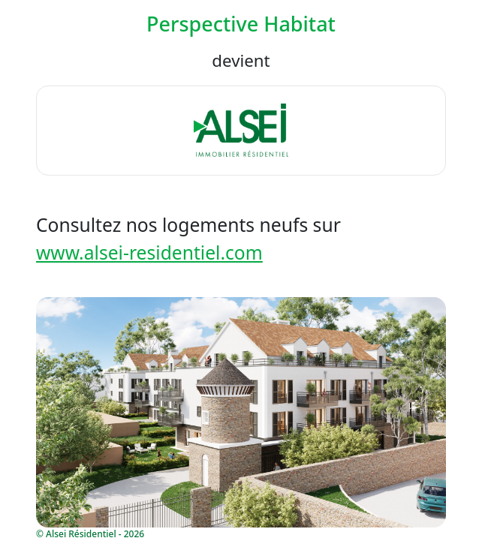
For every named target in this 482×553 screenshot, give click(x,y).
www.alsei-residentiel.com (149, 252)
